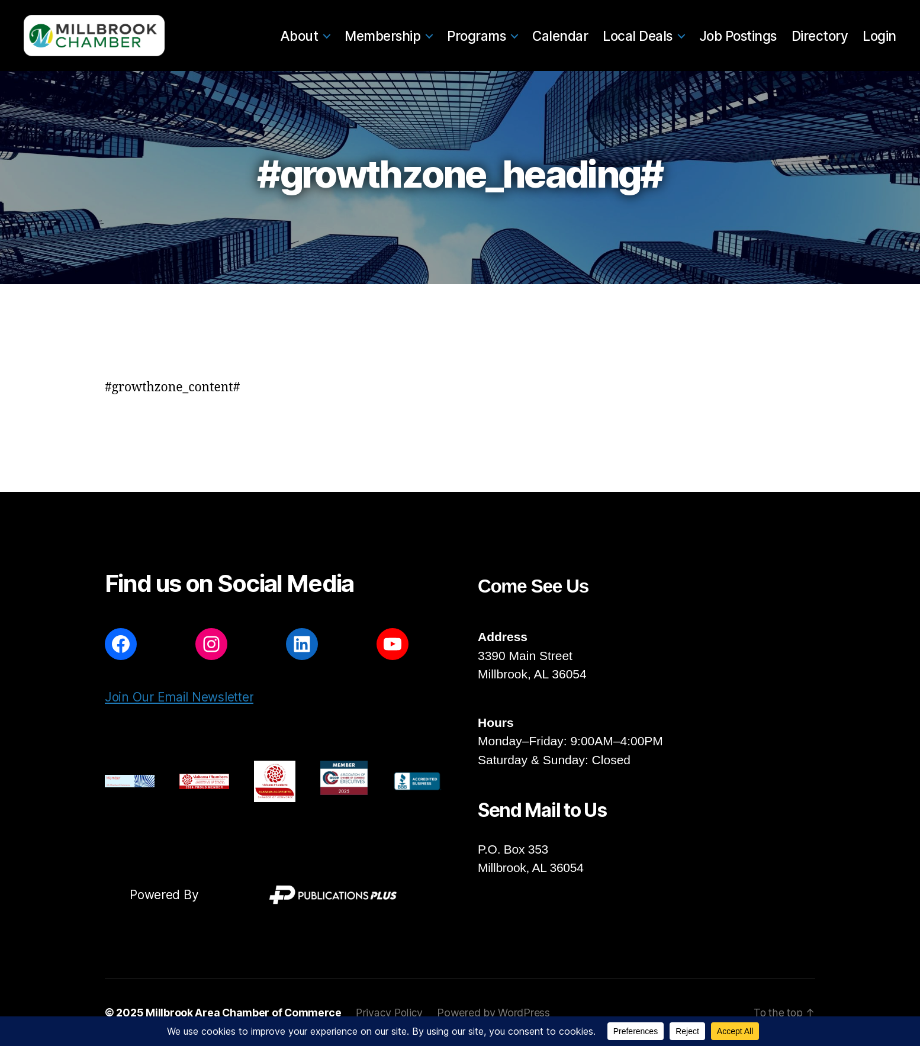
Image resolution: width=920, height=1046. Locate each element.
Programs (476, 36)
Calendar (560, 36)
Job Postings (738, 36)
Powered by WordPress (495, 1012)
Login (879, 36)
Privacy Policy (390, 1012)
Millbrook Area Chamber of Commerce (244, 1012)
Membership (382, 36)
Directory (820, 36)
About (299, 36)
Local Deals (638, 36)
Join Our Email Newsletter (179, 697)
